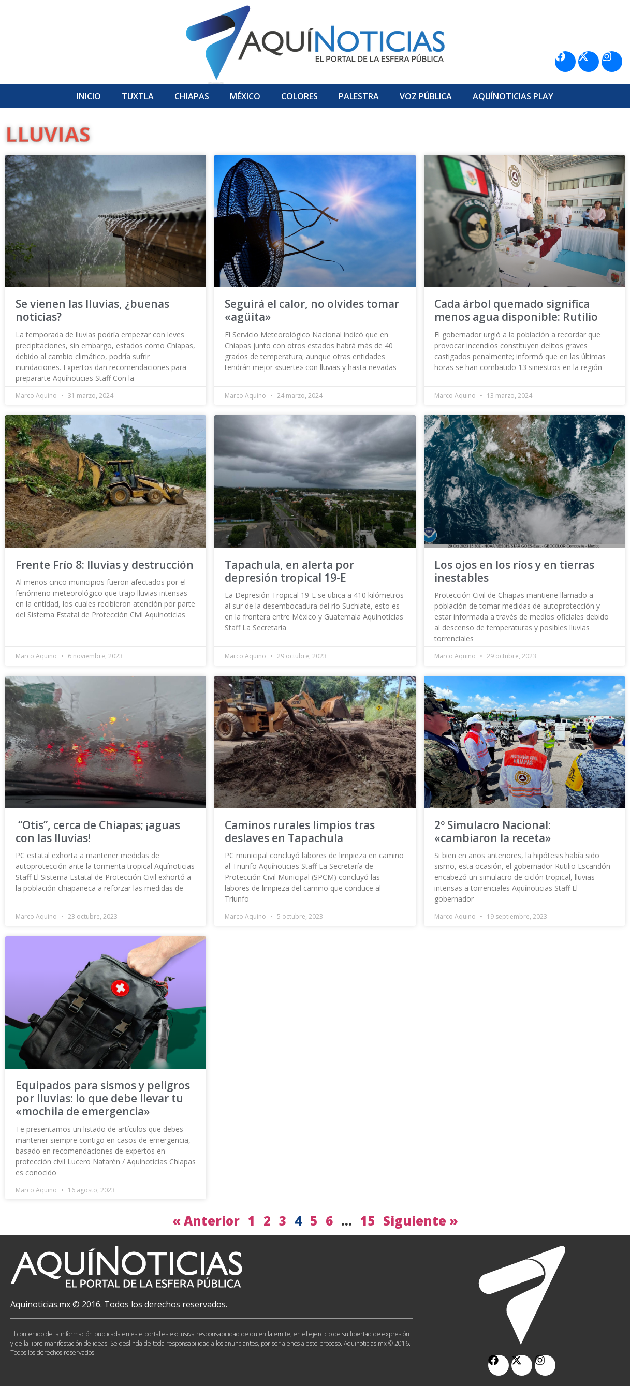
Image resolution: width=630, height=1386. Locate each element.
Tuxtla (138, 96)
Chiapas (191, 96)
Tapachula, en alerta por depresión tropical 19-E (289, 571)
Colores (299, 96)
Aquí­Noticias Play (513, 96)
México (245, 96)
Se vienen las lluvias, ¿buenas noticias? (92, 310)
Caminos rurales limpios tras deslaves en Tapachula (300, 831)
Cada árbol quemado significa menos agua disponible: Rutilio (516, 310)
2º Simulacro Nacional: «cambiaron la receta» (492, 831)
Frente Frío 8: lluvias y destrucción (105, 564)
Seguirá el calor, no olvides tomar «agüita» (312, 310)
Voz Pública (426, 96)
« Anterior (206, 1220)
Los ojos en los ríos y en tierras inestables (514, 571)
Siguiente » (420, 1220)
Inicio (89, 96)
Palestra (359, 96)
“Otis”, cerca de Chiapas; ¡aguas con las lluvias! (98, 831)
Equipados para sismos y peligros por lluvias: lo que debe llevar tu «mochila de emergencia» (103, 1098)
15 (367, 1220)
